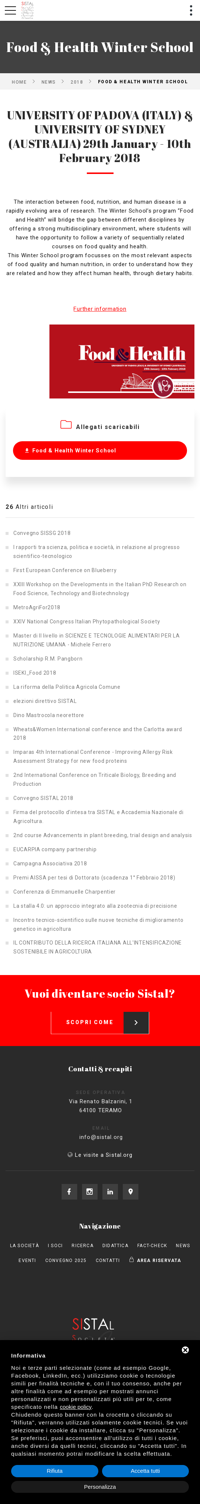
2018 (77, 81)
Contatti (108, 1260)
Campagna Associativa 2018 (50, 863)
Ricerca (82, 1245)
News (49, 81)
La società (24, 1245)
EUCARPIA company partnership (55, 849)
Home (19, 81)
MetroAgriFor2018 (36, 607)
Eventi (27, 1260)
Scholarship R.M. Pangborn (48, 659)
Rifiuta (55, 1471)
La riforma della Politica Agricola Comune (67, 687)
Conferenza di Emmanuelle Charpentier (64, 892)
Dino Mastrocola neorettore (48, 715)
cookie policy (76, 1407)
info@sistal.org (107, 1137)
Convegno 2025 (66, 1260)
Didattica (115, 1245)
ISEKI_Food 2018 (34, 673)
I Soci (55, 1245)
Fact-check (152, 1245)
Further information (99, 309)
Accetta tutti (145, 1471)
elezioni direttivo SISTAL (45, 701)
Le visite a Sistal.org (104, 1155)
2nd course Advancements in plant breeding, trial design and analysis (102, 835)
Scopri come (107, 1017)
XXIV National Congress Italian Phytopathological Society (86, 621)
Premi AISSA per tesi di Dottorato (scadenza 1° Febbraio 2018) (94, 878)
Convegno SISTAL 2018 (43, 798)
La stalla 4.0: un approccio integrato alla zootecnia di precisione (95, 906)
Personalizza (100, 1487)
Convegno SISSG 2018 (42, 533)
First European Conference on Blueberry (65, 570)
